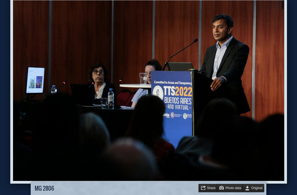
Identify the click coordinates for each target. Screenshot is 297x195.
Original (256, 188)
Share (211, 188)
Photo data (233, 188)
